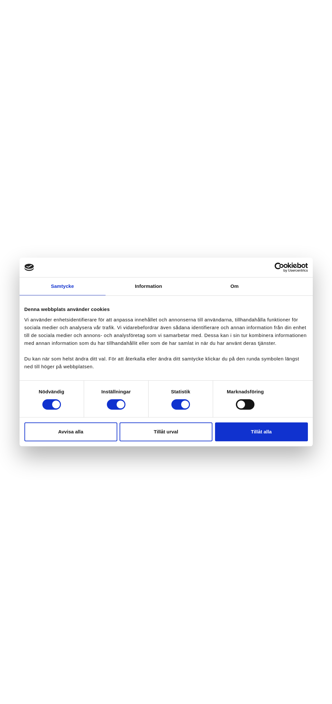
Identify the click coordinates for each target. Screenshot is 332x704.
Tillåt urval (166, 431)
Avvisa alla (70, 431)
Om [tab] (234, 286)
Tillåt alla (261, 431)
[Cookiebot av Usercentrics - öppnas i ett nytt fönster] (279, 267)
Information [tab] (148, 286)
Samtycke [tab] (62, 286)
